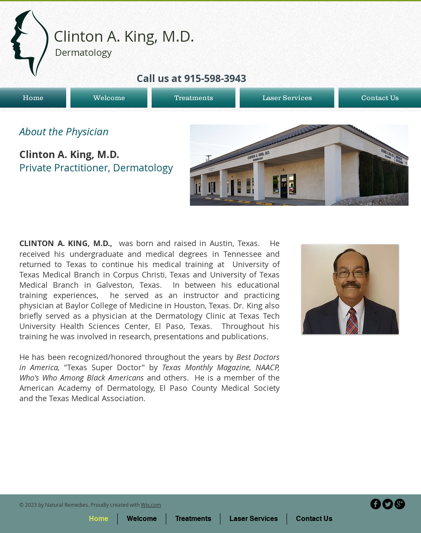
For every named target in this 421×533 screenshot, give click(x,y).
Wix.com (151, 504)
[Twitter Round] (387, 504)
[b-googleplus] (399, 504)
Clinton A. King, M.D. (124, 36)
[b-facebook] (375, 504)
